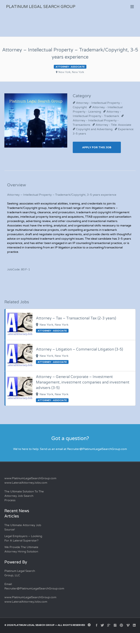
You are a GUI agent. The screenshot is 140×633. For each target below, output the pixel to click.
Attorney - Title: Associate (113, 125)
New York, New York (71, 72)
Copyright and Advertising (94, 129)
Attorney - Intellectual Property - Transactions (96, 123)
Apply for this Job (96, 147)
